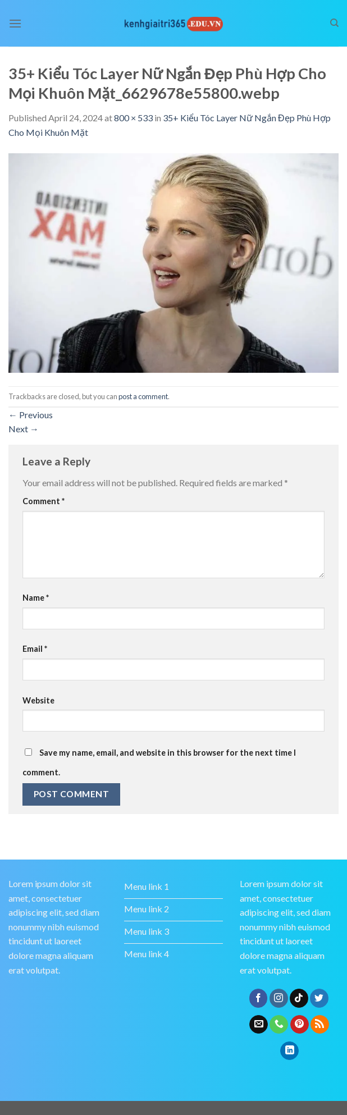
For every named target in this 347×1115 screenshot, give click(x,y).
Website (38, 700)
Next (23, 428)
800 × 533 (133, 117)
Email (34, 649)
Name (35, 597)
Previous (30, 414)
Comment (43, 501)
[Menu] (15, 23)
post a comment (143, 396)
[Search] (334, 23)
